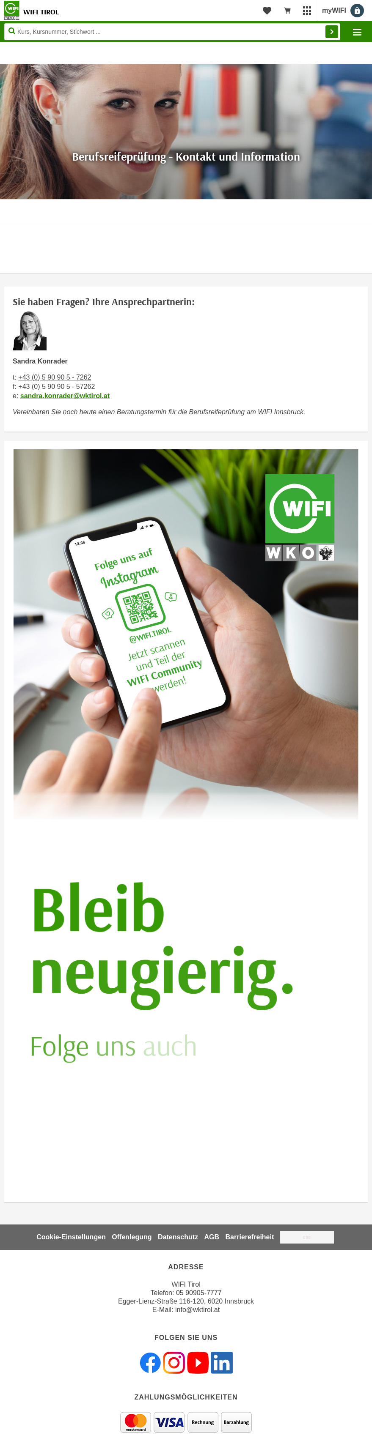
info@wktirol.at (197, 1309)
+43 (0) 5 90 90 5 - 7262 (54, 377)
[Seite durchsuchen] (172, 31)
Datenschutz (178, 1237)
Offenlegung (132, 1237)
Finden (331, 31)
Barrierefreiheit (250, 1237)
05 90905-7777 (199, 1292)
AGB (212, 1237)
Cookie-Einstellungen (71, 1237)
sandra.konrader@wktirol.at (65, 395)
